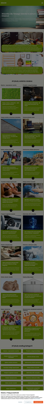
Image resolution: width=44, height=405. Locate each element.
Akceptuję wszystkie (38, 402)
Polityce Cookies (36, 398)
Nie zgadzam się (28, 402)
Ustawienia (20, 402)
